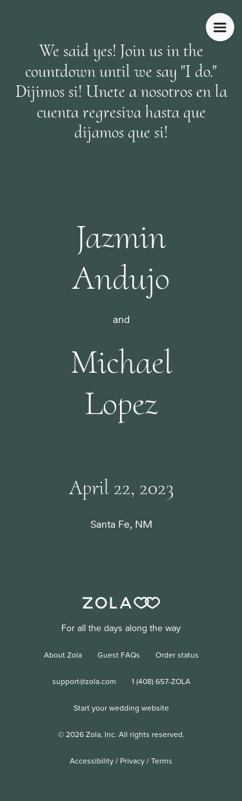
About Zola (63, 656)
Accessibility (92, 761)
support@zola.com (84, 682)
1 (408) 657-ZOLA (161, 682)
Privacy (132, 761)
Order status (177, 656)
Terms (161, 761)
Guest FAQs (118, 656)
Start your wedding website (121, 709)
